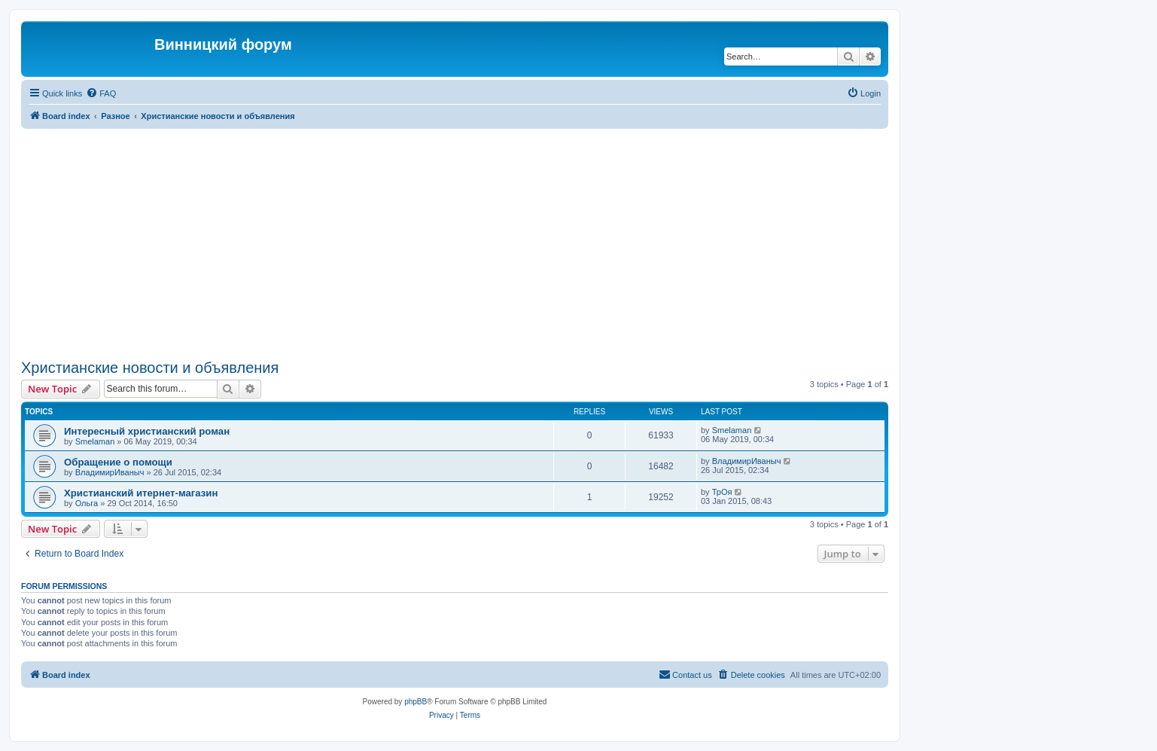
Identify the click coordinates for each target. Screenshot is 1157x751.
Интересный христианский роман (147, 431)
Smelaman (95, 441)
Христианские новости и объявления (150, 367)
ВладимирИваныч (110, 472)
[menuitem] (101, 93)
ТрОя (722, 491)
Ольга (86, 503)
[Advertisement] (454, 241)
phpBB (415, 702)
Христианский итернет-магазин (141, 493)
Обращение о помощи (118, 462)
